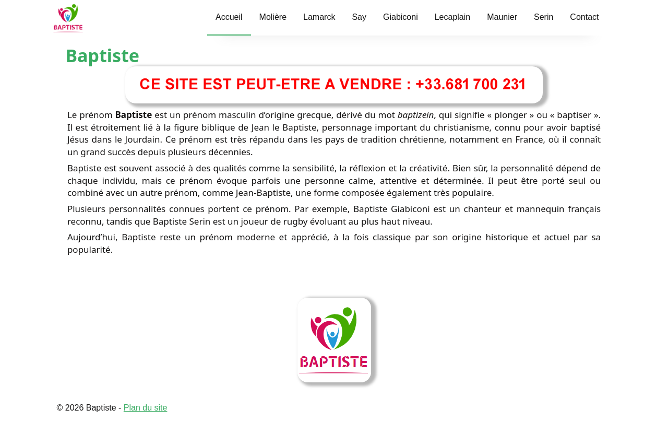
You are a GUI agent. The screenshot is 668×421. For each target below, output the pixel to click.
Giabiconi (400, 17)
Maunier (502, 17)
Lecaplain (453, 17)
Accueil (229, 17)
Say (359, 17)
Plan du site (146, 407)
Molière (273, 17)
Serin (543, 17)
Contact (584, 17)
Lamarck (319, 17)
